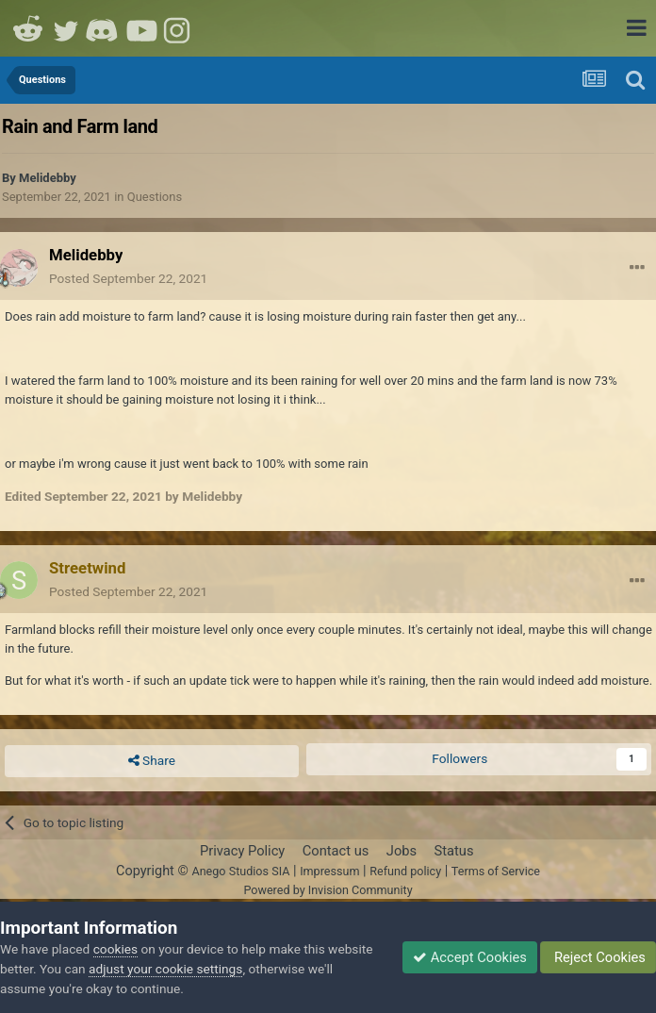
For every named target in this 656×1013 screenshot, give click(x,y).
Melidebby (47, 178)
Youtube (141, 28)
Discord (104, 28)
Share (151, 761)
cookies (115, 948)
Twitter (66, 28)
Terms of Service (495, 871)
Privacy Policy (242, 850)
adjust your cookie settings (165, 968)
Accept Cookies (470, 957)
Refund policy (405, 871)
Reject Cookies (598, 957)
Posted (128, 278)
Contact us (336, 850)
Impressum (329, 871)
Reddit (28, 28)
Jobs (401, 850)
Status (454, 850)
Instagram (179, 28)
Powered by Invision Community (327, 890)
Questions (154, 197)
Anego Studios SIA (240, 871)
